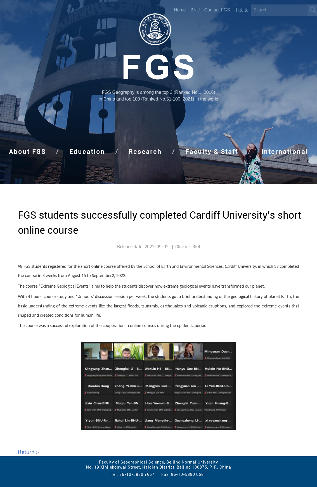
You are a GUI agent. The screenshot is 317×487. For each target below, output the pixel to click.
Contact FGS (217, 10)
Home (180, 10)
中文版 (241, 10)
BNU (195, 10)
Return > (28, 452)
